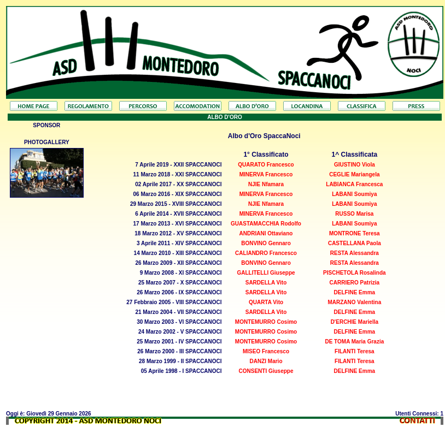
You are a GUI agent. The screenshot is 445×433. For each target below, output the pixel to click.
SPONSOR (46, 125)
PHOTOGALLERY (46, 142)
